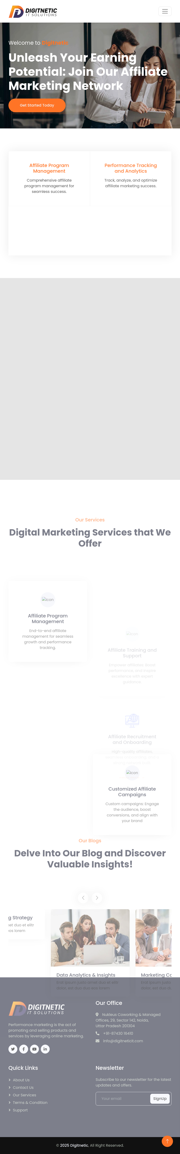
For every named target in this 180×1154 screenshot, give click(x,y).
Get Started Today (38, 105)
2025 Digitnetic (74, 1145)
